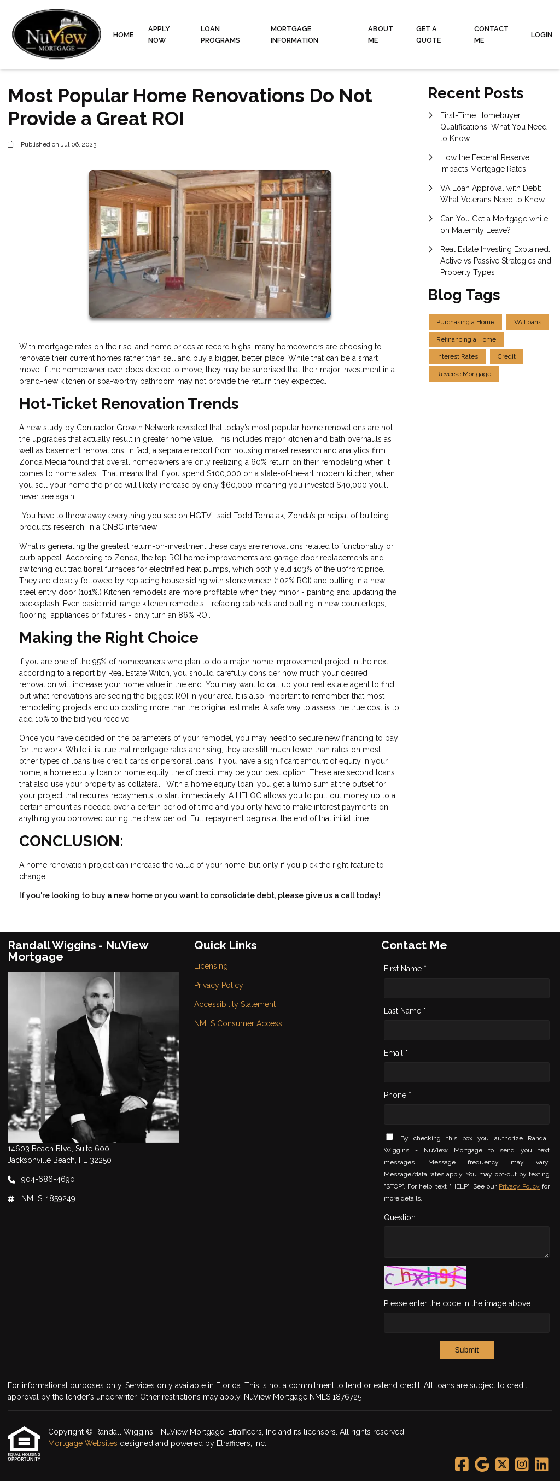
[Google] (482, 1465)
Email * (396, 1053)
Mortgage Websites (84, 1443)
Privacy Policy (519, 1186)
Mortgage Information (294, 34)
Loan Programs (220, 34)
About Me (380, 34)
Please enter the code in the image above (457, 1303)
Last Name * (405, 1010)
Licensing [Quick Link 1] (211, 966)
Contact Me (491, 34)
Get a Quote (428, 34)
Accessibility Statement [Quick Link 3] (235, 1004)
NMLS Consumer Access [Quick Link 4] (238, 1023)
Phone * (397, 1095)
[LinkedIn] (542, 1465)
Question (400, 1217)
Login (541, 35)
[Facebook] (462, 1465)
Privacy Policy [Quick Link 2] (218, 985)
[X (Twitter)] (502, 1465)
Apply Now (159, 34)
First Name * (405, 968)
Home (123, 35)
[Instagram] (522, 1465)
